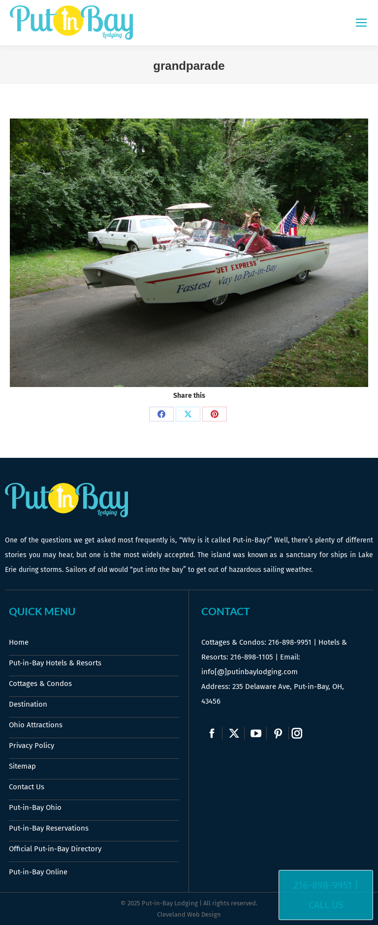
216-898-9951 (290, 642)
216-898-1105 (251, 657)
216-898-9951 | (325, 885)
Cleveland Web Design (189, 914)
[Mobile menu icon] (361, 23)
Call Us (326, 905)
